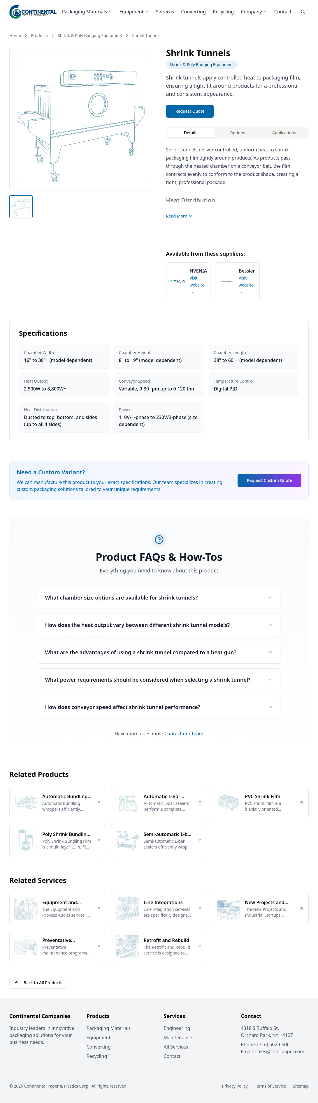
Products (39, 35)
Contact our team (183, 733)
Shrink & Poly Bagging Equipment (90, 35)
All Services (176, 1047)
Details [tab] (190, 132)
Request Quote (190, 111)
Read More (179, 216)
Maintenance (178, 1037)
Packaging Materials (87, 11)
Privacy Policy (234, 1086)
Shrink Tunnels (146, 35)
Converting (193, 11)
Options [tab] (237, 132)
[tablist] (237, 133)
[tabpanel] (237, 186)
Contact (282, 11)
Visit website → (197, 285)
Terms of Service (270, 1086)
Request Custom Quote (269, 480)
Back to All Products (38, 982)
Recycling (223, 11)
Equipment (134, 11)
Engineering (177, 1028)
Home (15, 35)
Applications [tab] (284, 132)
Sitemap (301, 1086)
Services (165, 11)
